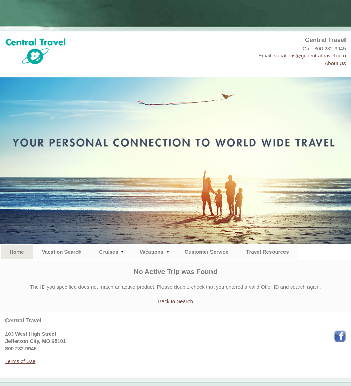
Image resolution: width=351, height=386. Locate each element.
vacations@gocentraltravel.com (310, 56)
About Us (335, 63)
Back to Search (175, 301)
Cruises (108, 252)
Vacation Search (62, 252)
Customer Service (207, 252)
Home (17, 252)
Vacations (152, 252)
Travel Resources (267, 252)
